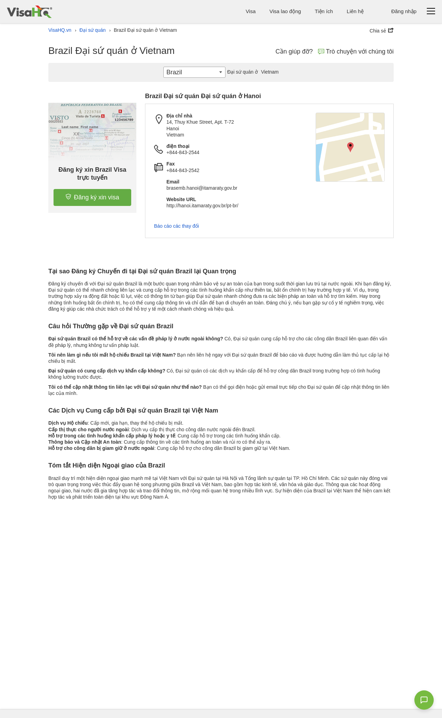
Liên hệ (355, 11)
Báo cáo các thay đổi (176, 226)
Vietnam (252, 72)
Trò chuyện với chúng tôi (356, 51)
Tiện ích (324, 11)
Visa (251, 11)
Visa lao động (285, 11)
